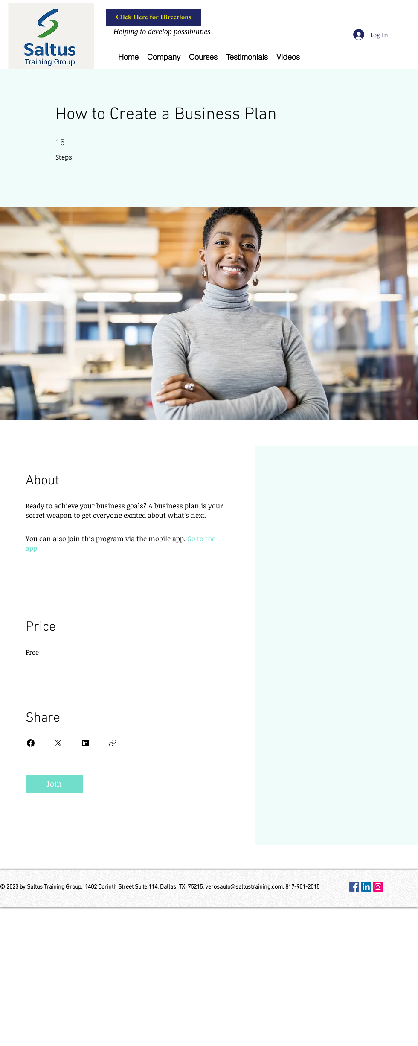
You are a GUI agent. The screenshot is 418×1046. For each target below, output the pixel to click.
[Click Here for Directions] (153, 17)
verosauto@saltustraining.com (244, 887)
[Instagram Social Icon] (378, 887)
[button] (164, 57)
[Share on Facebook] (31, 743)
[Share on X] (58, 743)
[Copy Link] (112, 743)
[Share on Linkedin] (85, 743)
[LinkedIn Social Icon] (366, 887)
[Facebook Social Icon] (354, 887)
